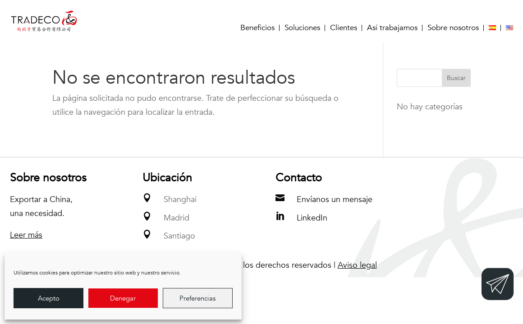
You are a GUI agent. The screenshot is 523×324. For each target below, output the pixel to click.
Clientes (343, 28)
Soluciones (302, 28)
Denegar (123, 298)
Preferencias (197, 298)
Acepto (49, 298)
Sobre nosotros (453, 28)
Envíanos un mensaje (334, 199)
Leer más (26, 235)
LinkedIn (312, 218)
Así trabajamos (392, 28)
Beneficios (257, 28)
